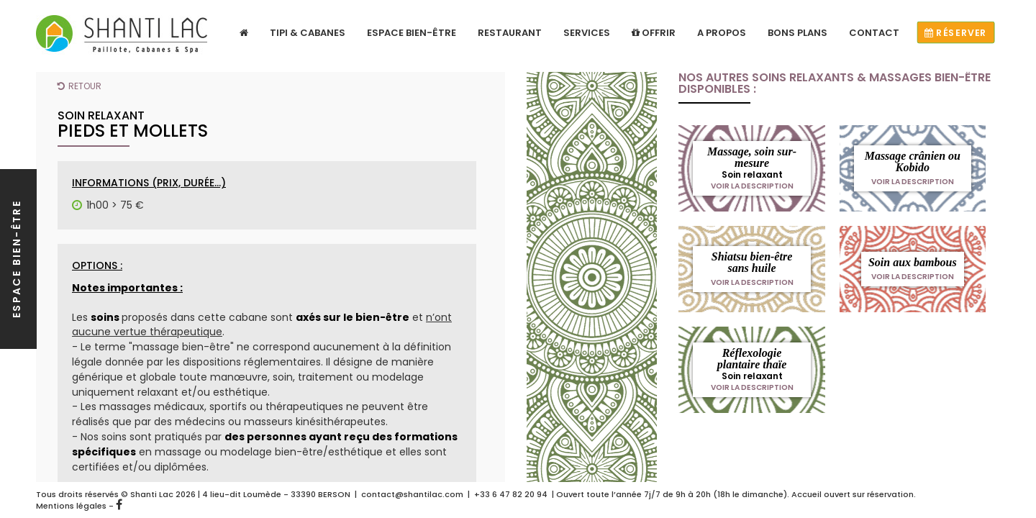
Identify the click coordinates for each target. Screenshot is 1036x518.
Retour (79, 86)
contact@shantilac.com (412, 494)
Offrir (654, 33)
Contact (874, 33)
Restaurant (510, 33)
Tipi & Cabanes (307, 33)
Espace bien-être (411, 33)
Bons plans (797, 33)
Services (586, 33)
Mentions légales (71, 506)
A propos (721, 33)
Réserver (956, 33)
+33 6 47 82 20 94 (510, 494)
